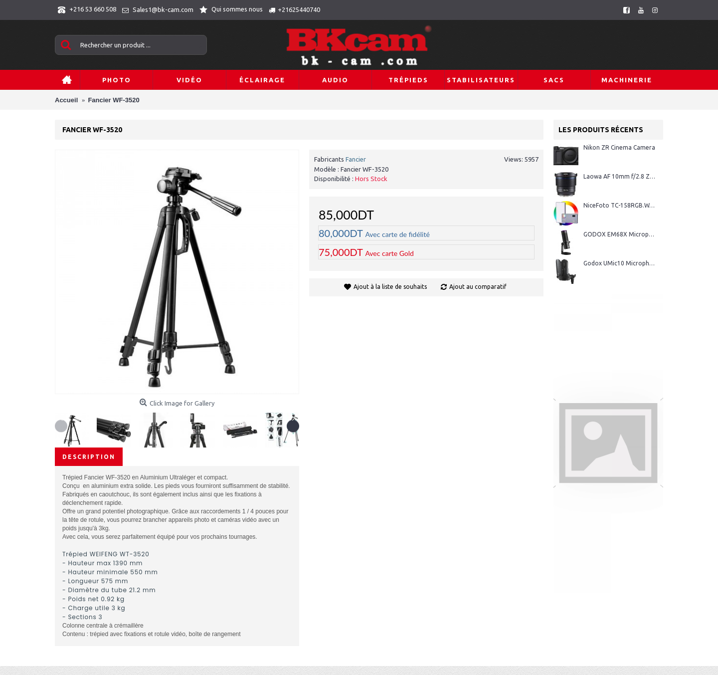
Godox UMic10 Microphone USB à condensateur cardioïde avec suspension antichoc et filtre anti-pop (619, 263)
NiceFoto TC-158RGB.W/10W (619, 205)
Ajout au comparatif (478, 286)
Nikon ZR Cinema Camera (619, 147)
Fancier (356, 159)
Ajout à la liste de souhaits (390, 286)
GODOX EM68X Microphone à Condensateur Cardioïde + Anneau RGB (619, 234)
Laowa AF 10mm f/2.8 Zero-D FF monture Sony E (619, 176)
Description (88, 456)
